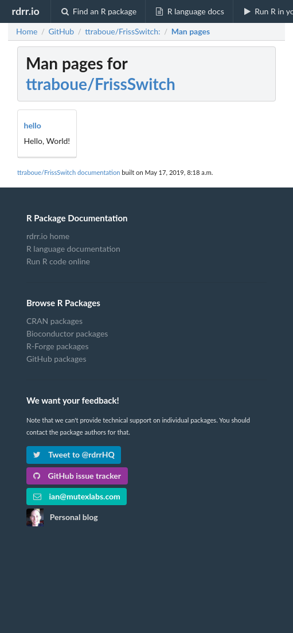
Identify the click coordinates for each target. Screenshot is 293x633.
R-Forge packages (57, 346)
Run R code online (58, 261)
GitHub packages (56, 359)
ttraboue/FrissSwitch (100, 83)
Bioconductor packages (67, 333)
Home (26, 32)
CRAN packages (54, 321)
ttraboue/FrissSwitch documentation (68, 172)
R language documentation (73, 248)
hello (32, 125)
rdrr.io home (47, 236)
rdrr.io (25, 11)
